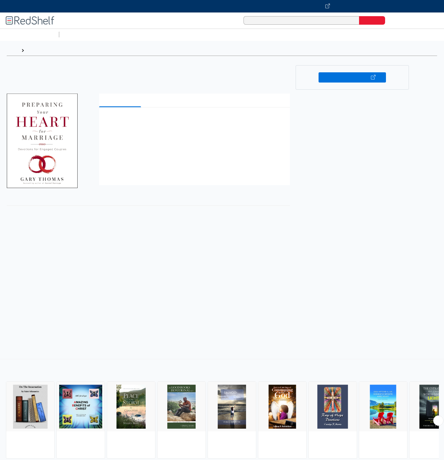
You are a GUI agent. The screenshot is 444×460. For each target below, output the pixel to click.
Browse (35, 50)
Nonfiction (343, 34)
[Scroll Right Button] (438, 420)
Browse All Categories (29, 34)
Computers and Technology (162, 34)
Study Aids (76, 34)
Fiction (320, 34)
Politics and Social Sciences (279, 34)
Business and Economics (220, 34)
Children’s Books (375, 34)
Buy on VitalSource (352, 77)
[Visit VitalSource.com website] (222, 6)
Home (13, 50)
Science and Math (111, 34)
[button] (195, 120)
